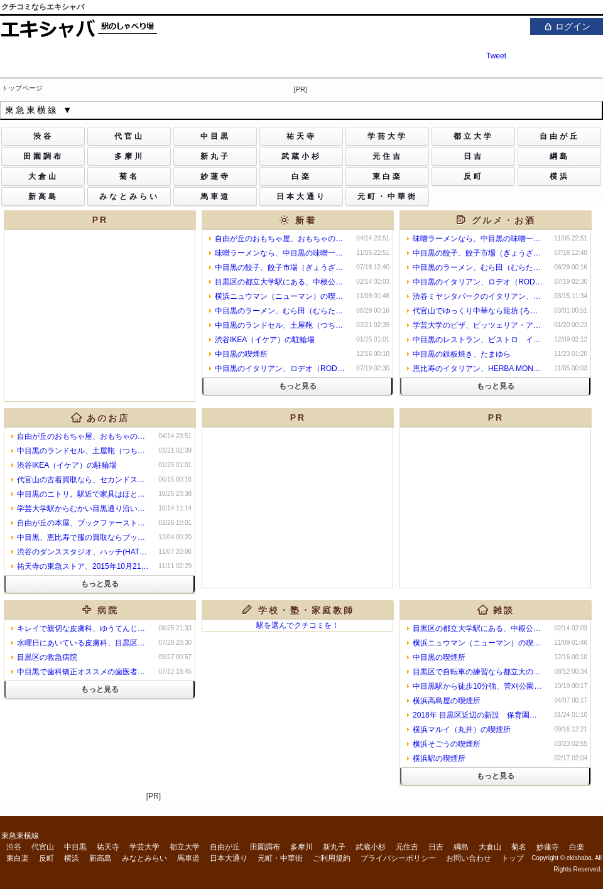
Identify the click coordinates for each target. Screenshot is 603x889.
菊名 (518, 847)
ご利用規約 (331, 858)
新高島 (100, 858)
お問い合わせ (468, 858)
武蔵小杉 (371, 847)
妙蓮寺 (547, 847)
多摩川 (301, 847)
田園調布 (265, 847)
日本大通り (228, 858)
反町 (46, 858)
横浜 (71, 858)
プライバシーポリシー (398, 858)
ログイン (566, 26)
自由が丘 (225, 847)
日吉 (435, 847)
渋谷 (13, 847)
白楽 (576, 847)
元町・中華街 (280, 858)
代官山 (42, 847)
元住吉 (407, 847)
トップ (512, 858)
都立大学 (185, 847)
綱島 (461, 847)
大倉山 (490, 847)
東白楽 (17, 858)
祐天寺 (108, 847)
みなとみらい (144, 858)
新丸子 (334, 847)
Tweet (496, 55)
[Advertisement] (298, 506)
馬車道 (188, 858)
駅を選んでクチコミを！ (297, 625)
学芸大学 (144, 847)
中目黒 (75, 847)
